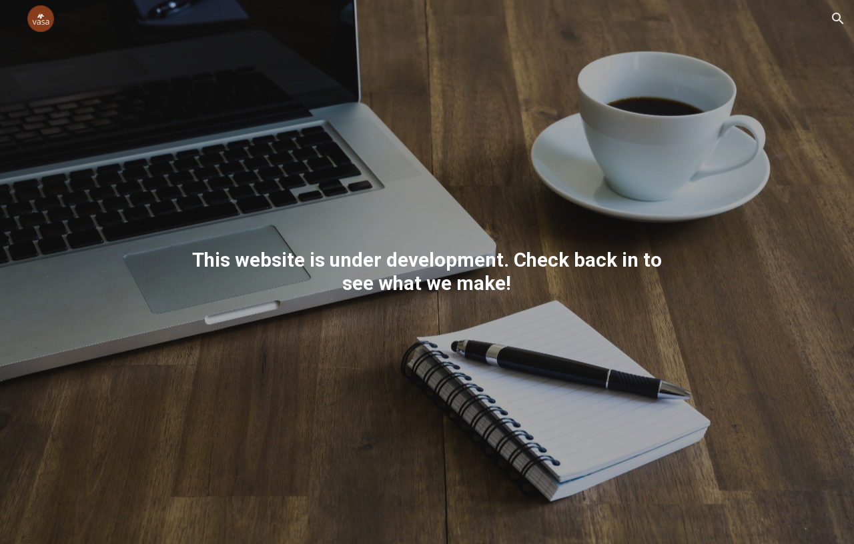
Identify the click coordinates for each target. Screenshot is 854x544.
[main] (427, 272)
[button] (838, 19)
